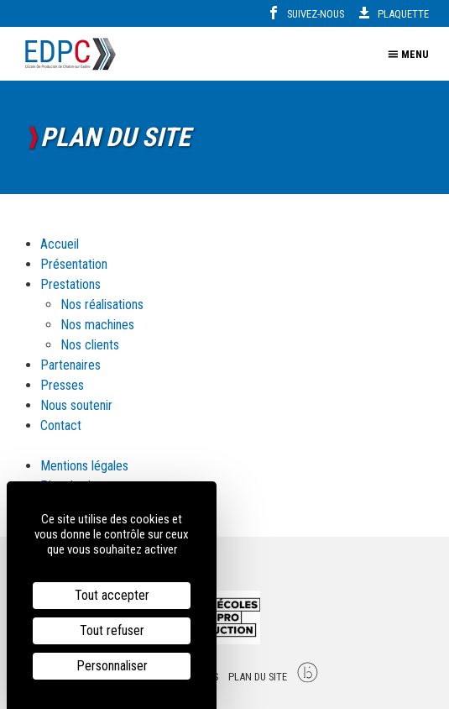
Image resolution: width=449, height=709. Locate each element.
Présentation (73, 264)
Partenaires (70, 365)
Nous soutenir (76, 405)
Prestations (70, 284)
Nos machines (97, 325)
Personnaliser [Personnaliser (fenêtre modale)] (112, 666)
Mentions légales (84, 466)
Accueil (59, 244)
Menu (408, 54)
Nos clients (89, 345)
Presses (62, 385)
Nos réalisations (102, 304)
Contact (60, 425)
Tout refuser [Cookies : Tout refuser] (112, 630)
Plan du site (257, 676)
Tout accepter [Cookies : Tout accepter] (112, 595)
